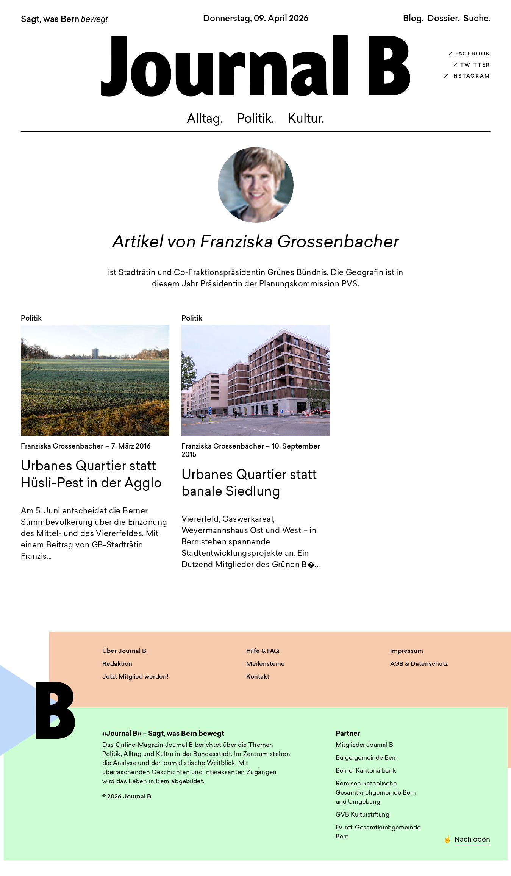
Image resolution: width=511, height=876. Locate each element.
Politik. (255, 120)
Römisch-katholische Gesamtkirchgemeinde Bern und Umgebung (376, 793)
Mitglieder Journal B (364, 745)
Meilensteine (265, 664)
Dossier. (443, 19)
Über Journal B (124, 651)
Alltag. (205, 120)
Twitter (472, 65)
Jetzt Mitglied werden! (135, 677)
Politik (31, 319)
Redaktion (117, 664)
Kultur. (306, 120)
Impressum (406, 651)
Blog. (413, 19)
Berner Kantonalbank (366, 771)
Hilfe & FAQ (262, 651)
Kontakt (257, 677)
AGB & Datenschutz (419, 664)
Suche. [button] (477, 19)
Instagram (467, 76)
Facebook (469, 54)
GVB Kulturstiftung (362, 815)
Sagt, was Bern (64, 19)
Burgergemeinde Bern (367, 758)
